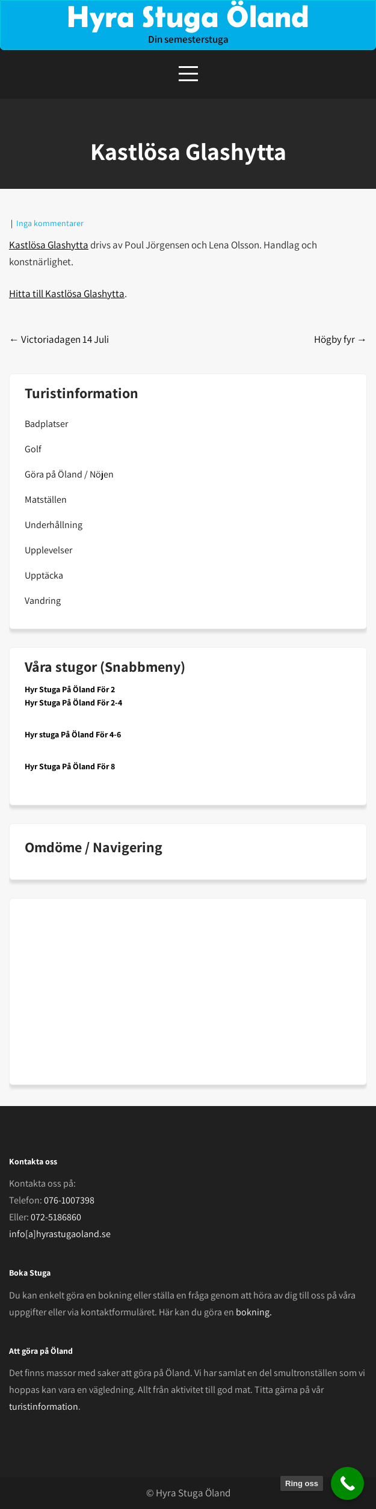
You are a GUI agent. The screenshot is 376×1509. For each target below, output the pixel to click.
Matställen (46, 499)
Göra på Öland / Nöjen (69, 474)
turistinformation (43, 1406)
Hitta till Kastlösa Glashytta (67, 293)
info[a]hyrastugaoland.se (60, 1234)
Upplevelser (48, 550)
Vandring (43, 600)
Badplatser (46, 423)
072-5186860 (56, 1217)
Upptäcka (44, 575)
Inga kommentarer (50, 223)
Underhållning (53, 524)
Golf (33, 449)
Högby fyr (340, 339)
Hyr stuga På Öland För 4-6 (73, 734)
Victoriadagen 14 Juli (59, 339)
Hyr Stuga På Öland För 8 (70, 766)
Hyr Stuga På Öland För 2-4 (73, 702)
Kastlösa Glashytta (48, 244)
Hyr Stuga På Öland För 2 (70, 689)
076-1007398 (69, 1200)
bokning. (254, 1312)
